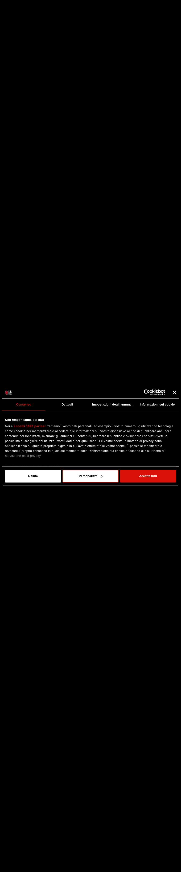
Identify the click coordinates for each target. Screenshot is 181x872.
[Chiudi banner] (174, 392)
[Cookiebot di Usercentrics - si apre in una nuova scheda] (144, 392)
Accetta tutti (148, 476)
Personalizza (90, 476)
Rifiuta (33, 476)
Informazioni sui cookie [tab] (157, 404)
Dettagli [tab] (67, 404)
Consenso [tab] (23, 404)
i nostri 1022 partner (30, 426)
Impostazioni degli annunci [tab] (112, 404)
